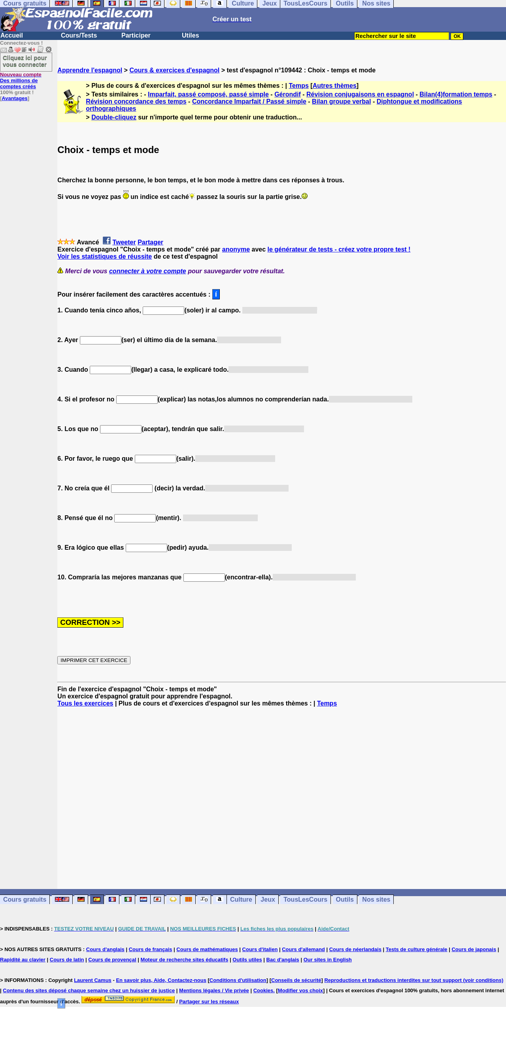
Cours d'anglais (105, 949)
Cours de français (150, 949)
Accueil (11, 35)
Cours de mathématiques (207, 949)
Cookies (263, 990)
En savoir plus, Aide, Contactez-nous (161, 980)
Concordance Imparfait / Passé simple (249, 101)
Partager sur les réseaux (209, 1001)
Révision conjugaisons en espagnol (360, 94)
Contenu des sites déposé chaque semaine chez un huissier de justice (89, 990)
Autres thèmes (335, 85)
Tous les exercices (85, 703)
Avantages (14, 98)
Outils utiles (247, 960)
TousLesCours (305, 899)
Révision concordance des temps (136, 101)
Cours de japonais (473, 949)
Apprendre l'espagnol (89, 70)
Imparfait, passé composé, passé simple (208, 94)
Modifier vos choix (300, 990)
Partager (150, 242)
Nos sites (376, 899)
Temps (299, 85)
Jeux (268, 899)
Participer (136, 35)
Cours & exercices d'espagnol (174, 70)
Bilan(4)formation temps (455, 94)
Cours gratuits (24, 899)
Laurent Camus (92, 980)
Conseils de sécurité (296, 980)
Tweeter (124, 242)
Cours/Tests (79, 35)
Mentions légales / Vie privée (214, 990)
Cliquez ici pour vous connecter (25, 61)
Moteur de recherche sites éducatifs (184, 960)
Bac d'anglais (282, 960)
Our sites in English (328, 960)
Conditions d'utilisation (238, 980)
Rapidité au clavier (22, 960)
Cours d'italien (260, 949)
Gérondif (287, 94)
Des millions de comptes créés (21, 80)
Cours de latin (67, 960)
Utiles (190, 35)
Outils (345, 899)
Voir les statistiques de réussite (104, 256)
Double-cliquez (113, 117)
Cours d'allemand (303, 949)
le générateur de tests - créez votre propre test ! (339, 249)
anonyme (236, 249)
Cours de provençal (112, 960)
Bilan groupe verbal (341, 101)
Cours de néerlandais (355, 949)
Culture (241, 899)
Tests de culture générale (416, 949)
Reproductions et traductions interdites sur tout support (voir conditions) (413, 980)
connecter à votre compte (147, 271)
